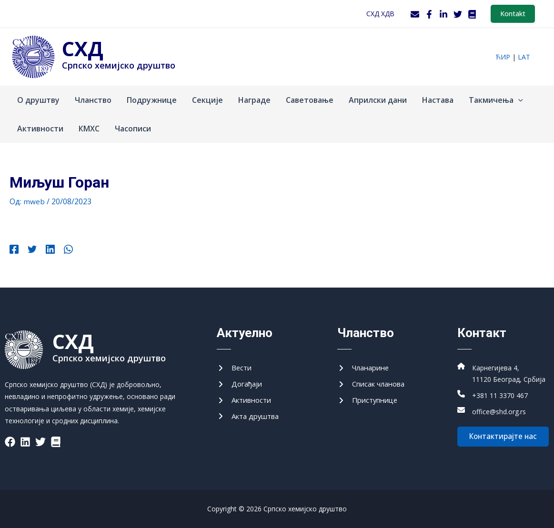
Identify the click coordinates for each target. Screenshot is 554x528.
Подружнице (152, 100)
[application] (518, 100)
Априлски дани (378, 100)
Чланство (93, 100)
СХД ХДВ (380, 13)
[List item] (10, 442)
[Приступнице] (370, 402)
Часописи (133, 128)
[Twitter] (457, 14)
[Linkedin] (45, 250)
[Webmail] (415, 14)
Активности (40, 128)
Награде (254, 100)
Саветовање (309, 100)
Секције (207, 100)
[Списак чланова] (374, 385)
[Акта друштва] (250, 419)
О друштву (38, 100)
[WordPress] (472, 14)
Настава (437, 100)
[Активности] (246, 402)
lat (524, 56)
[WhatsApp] (61, 250)
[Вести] (235, 368)
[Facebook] (429, 14)
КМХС (89, 128)
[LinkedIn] (443, 14)
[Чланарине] (365, 368)
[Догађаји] (241, 385)
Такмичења (496, 100)
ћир (502, 56)
